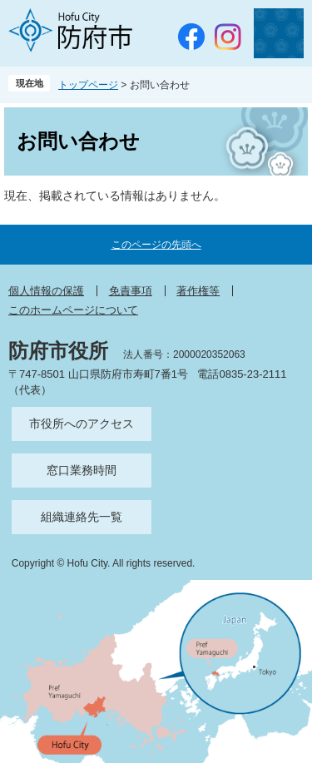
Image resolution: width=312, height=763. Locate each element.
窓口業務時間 (81, 470)
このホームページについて (73, 310)
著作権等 (198, 291)
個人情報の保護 (46, 291)
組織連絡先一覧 (81, 516)
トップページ (88, 85)
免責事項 (130, 291)
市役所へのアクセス (81, 423)
